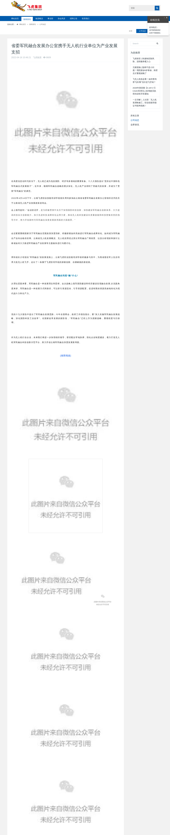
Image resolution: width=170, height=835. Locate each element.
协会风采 (61, 18)
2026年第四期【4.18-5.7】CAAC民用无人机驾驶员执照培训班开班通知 (144, 84)
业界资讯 (135, 118)
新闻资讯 (27, 18)
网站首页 (15, 18)
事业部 (50, 18)
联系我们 (85, 18)
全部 (130, 24)
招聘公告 (73, 18)
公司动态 (42, 24)
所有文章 (135, 109)
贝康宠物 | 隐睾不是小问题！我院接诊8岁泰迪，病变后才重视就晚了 (145, 64)
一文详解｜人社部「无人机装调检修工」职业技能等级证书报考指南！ (145, 96)
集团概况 (39, 18)
